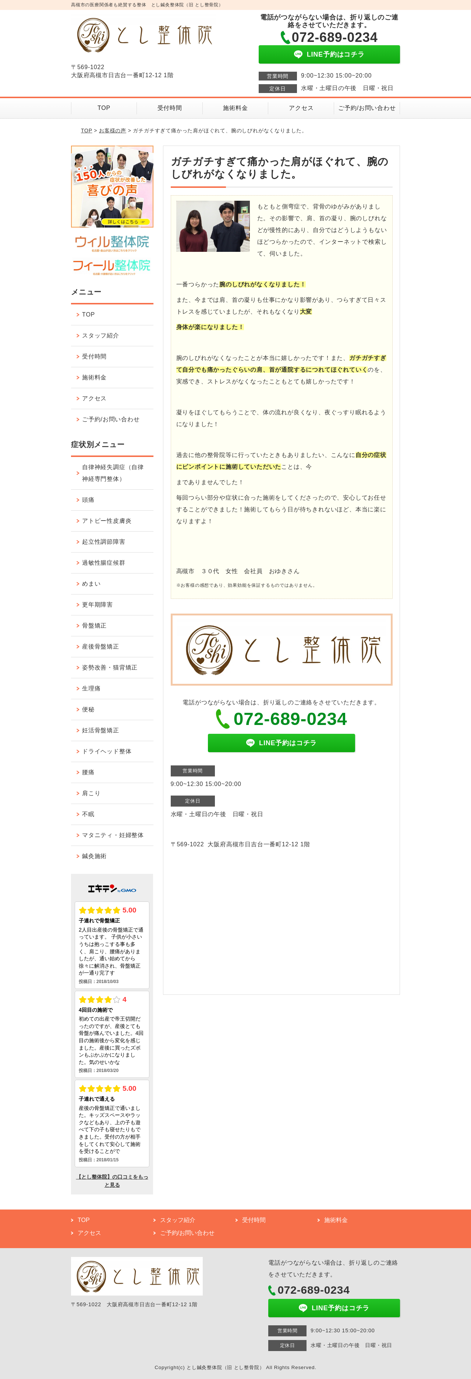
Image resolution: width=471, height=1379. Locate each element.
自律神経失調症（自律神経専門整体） (113, 473)
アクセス (301, 108)
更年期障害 (97, 604)
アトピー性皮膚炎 (106, 521)
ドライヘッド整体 (106, 751)
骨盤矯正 (94, 625)
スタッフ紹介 (100, 335)
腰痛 (88, 772)
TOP (104, 108)
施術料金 (235, 108)
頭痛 (88, 500)
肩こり (91, 793)
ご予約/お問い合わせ (367, 108)
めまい (91, 583)
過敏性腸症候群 (103, 563)
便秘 (88, 709)
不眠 (88, 814)
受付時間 (169, 108)
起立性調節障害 (103, 542)
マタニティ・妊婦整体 (113, 835)
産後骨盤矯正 (100, 646)
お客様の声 (112, 130)
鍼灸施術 (94, 856)
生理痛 (91, 688)
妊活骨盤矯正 (100, 730)
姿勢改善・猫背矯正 (110, 667)
